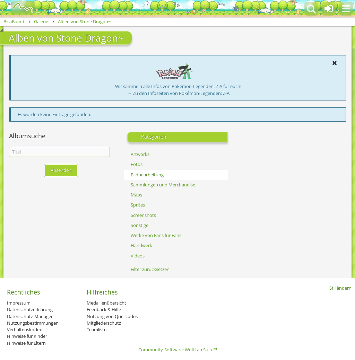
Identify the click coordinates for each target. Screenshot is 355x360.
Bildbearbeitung (147, 175)
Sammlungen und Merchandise (163, 185)
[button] (346, 9)
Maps (136, 195)
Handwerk (141, 245)
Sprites (138, 205)
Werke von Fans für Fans (156, 235)
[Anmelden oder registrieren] (329, 9)
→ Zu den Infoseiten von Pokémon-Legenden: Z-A (178, 93)
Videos (138, 256)
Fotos (136, 164)
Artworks (140, 154)
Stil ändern (340, 288)
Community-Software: (177, 349)
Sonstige (139, 225)
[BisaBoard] (18, 8)
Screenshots (143, 215)
